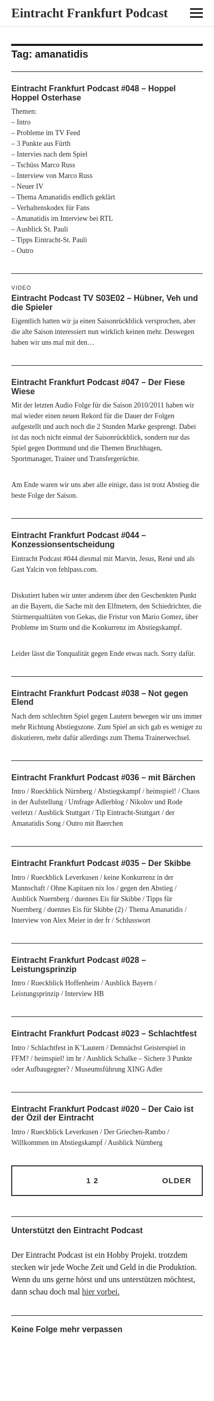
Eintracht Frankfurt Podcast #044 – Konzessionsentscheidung (78, 540)
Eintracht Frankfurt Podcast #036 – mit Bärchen (103, 777)
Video (21, 288)
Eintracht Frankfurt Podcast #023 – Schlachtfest (104, 1033)
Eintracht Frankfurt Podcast (89, 13)
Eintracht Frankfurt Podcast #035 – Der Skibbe (101, 863)
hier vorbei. (101, 1291)
